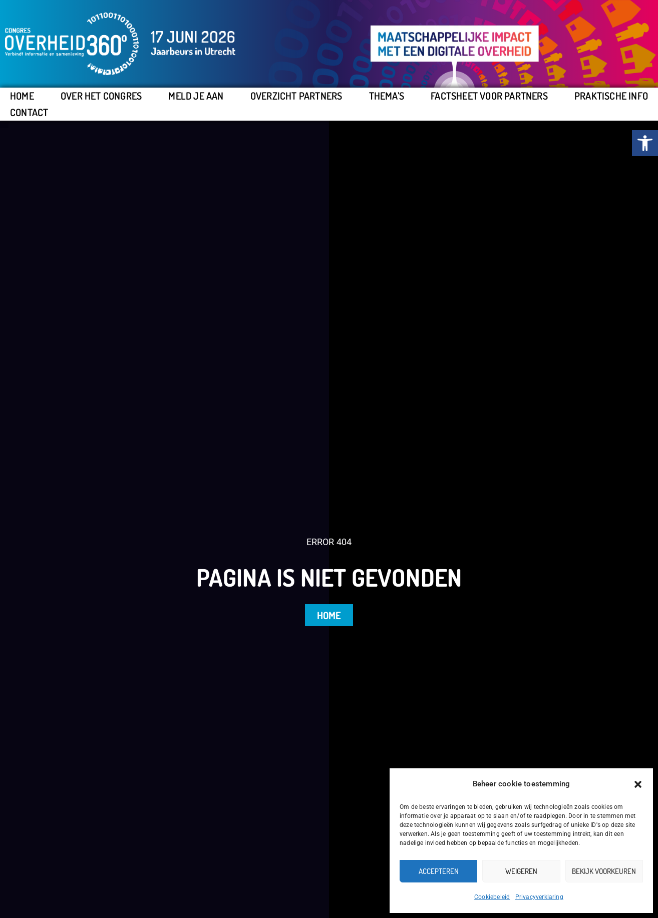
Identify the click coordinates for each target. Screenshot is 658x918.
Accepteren (439, 871)
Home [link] (22, 95)
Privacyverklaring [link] (539, 896)
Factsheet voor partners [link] (489, 95)
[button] (638, 784)
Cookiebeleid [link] (492, 896)
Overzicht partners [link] (296, 95)
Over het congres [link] (101, 95)
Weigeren (521, 871)
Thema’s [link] (386, 95)
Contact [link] (29, 112)
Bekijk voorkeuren (604, 871)
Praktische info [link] (611, 95)
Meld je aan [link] (195, 95)
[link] (645, 143)
